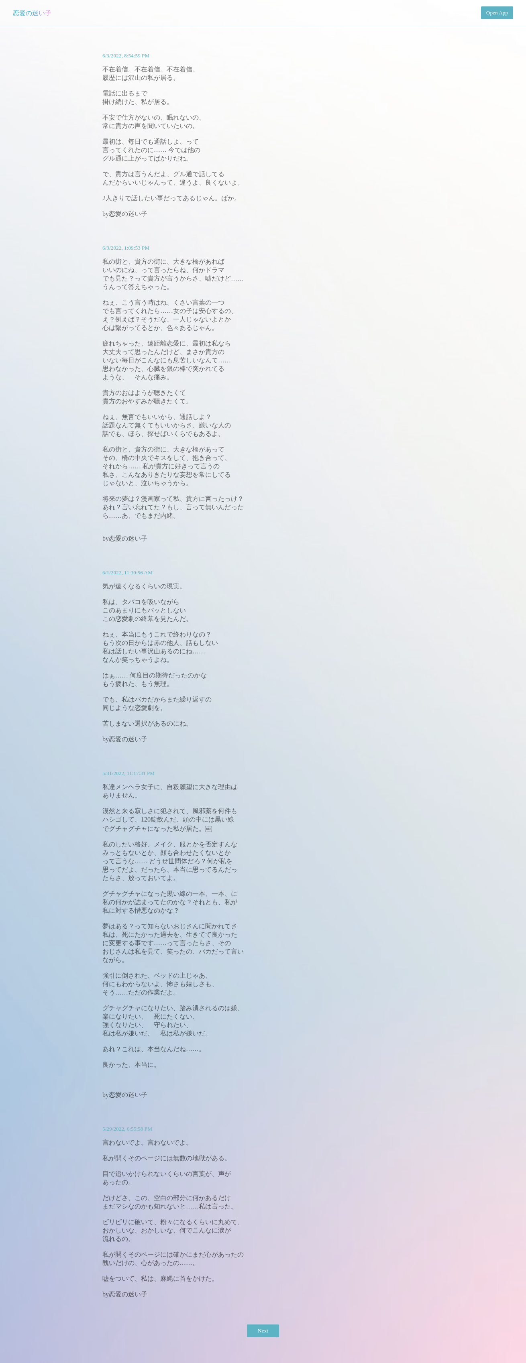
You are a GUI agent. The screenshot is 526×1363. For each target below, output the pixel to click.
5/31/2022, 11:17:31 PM (128, 773)
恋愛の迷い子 (32, 13)
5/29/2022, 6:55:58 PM (127, 1129)
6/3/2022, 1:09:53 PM (125, 248)
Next (263, 1331)
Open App (497, 13)
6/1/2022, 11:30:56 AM (127, 573)
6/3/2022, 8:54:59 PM (125, 56)
